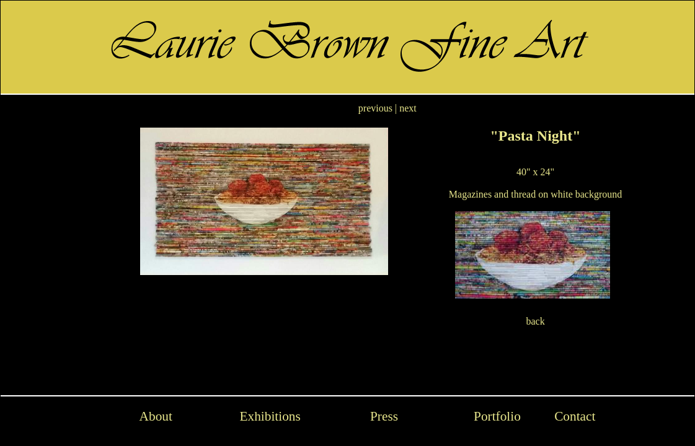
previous (375, 108)
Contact (574, 416)
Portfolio (497, 416)
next (408, 108)
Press (384, 416)
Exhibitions (269, 416)
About (155, 416)
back (535, 321)
